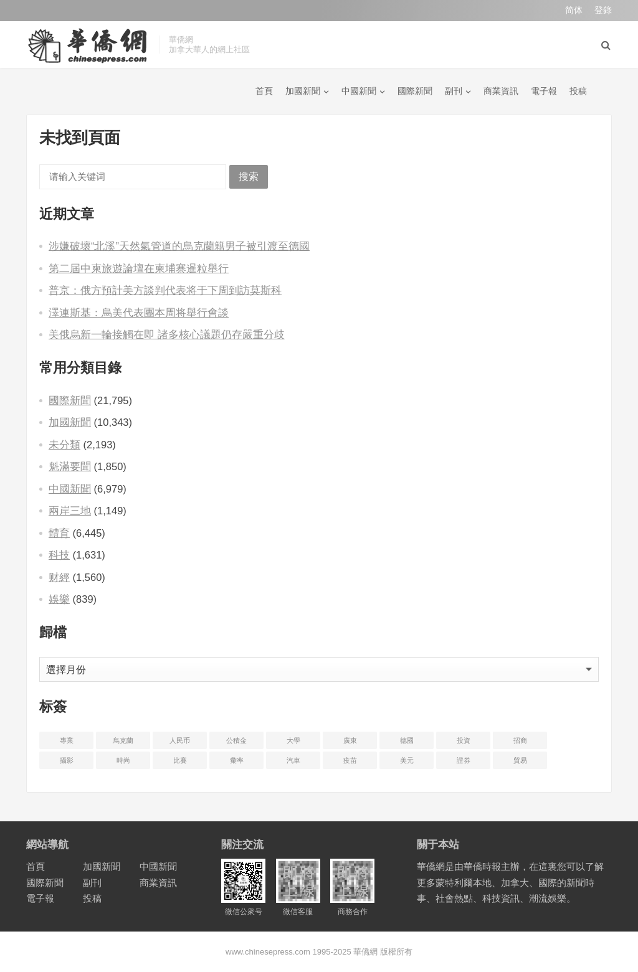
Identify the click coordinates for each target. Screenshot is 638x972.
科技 (59, 554)
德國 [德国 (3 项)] (407, 740)
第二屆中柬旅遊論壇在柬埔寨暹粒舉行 (139, 268)
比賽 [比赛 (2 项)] (180, 760)
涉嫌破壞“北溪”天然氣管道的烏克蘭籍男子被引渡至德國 (179, 246)
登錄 (603, 10)
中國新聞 (358, 91)
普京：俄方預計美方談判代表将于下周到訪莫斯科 (165, 290)
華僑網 (364, 951)
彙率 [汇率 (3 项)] (237, 760)
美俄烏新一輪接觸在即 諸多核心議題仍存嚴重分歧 (167, 334)
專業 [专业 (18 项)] (67, 740)
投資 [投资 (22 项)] (463, 740)
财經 (59, 577)
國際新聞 (415, 91)
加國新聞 (302, 91)
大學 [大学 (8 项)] (293, 740)
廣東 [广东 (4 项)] (350, 740)
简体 (574, 10)
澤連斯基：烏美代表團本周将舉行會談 (139, 312)
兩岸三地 (70, 510)
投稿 (578, 91)
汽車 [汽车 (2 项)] (293, 760)
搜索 (249, 176)
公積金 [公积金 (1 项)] (236, 740)
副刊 (453, 91)
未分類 (64, 444)
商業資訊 (500, 91)
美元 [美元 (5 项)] (407, 760)
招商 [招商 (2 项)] (520, 740)
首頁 (264, 91)
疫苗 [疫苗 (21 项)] (350, 760)
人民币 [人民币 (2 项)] (179, 740)
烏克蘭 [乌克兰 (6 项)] (123, 740)
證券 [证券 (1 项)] (463, 760)
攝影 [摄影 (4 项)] (67, 760)
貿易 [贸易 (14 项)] (520, 760)
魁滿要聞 (70, 466)
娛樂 (59, 599)
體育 (59, 533)
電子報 (544, 91)
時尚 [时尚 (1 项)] (123, 760)
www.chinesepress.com (268, 951)
